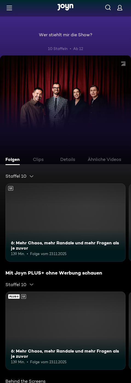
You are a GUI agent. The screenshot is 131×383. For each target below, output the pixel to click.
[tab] (14, 160)
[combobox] (20, 176)
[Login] (120, 7)
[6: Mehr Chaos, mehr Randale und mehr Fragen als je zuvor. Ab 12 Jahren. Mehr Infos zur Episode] (65, 222)
